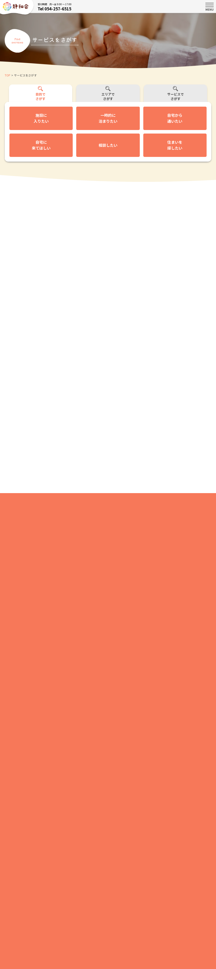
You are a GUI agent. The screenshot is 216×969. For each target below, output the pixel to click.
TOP (7, 75)
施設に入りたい (41, 118)
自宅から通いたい (174, 118)
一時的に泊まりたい (108, 118)
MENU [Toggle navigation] (209, 7)
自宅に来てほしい (41, 145)
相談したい (108, 145)
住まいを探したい (174, 145)
